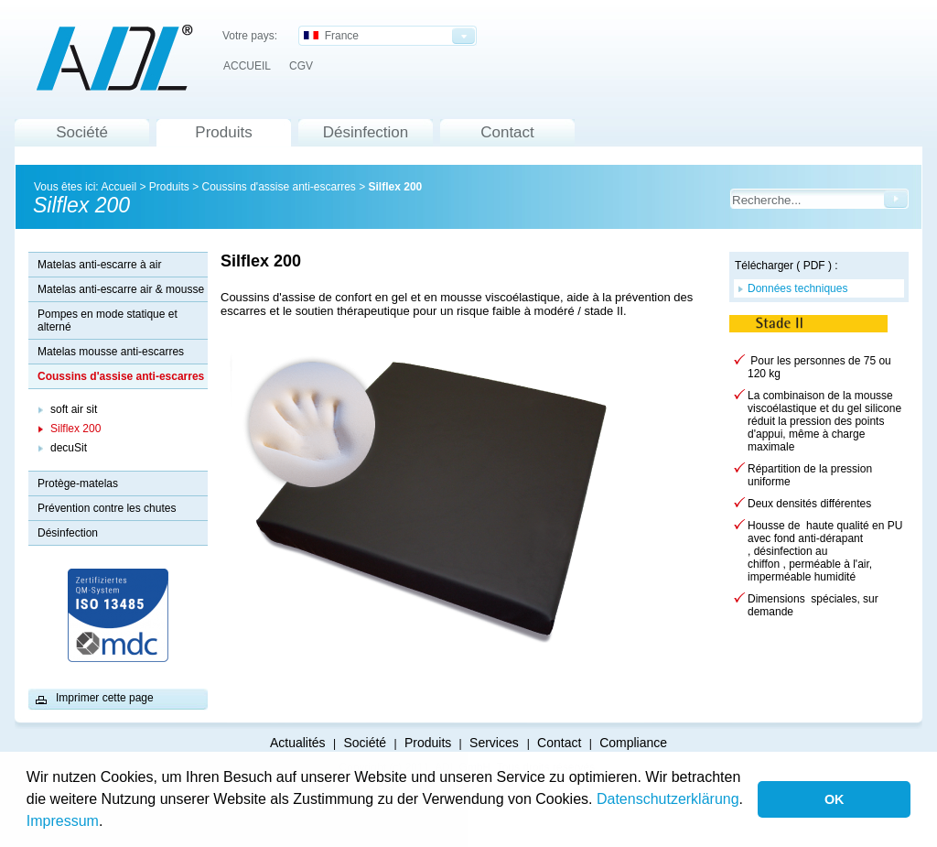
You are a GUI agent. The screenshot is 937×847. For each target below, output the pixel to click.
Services (495, 742)
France (331, 35)
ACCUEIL (247, 66)
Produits (223, 132)
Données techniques (797, 288)
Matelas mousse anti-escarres (111, 351)
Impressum (63, 821)
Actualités (298, 742)
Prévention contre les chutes (107, 508)
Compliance (633, 742)
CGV (301, 66)
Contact (507, 132)
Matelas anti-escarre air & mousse (121, 289)
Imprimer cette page (105, 697)
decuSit (68, 447)
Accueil (118, 186)
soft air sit (73, 409)
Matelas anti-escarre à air (99, 264)
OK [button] (834, 799)
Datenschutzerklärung (668, 799)
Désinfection (366, 132)
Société (82, 132)
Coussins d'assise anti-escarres (278, 186)
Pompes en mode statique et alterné (108, 320)
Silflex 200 (396, 186)
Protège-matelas (78, 483)
